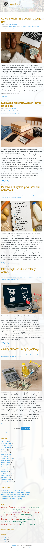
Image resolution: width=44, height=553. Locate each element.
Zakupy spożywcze (24, 195)
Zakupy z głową (32, 277)
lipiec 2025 (4, 538)
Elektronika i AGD (6, 454)
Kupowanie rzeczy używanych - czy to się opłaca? (21, 104)
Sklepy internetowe (17, 197)
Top (27, 550)
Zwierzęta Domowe (7, 482)
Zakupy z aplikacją (10, 356)
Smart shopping (23, 354)
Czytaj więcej (5, 96)
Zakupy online (17, 509)
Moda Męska (5, 465)
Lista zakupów (10, 197)
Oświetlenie (4, 471)
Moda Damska (5, 463)
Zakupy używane (19, 521)
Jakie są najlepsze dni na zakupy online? (18, 270)
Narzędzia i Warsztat (7, 469)
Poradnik (13, 3)
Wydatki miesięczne (28, 524)
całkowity (4, 542)
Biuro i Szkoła (5, 441)
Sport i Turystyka (6, 475)
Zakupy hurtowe (9, 113)
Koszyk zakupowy (23, 110)
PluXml (16, 547)
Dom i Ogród (5, 452)
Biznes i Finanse (12, 26)
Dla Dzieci (4, 450)
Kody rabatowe (28, 510)
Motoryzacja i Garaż (7, 467)
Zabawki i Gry (5, 477)
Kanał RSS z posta (6, 433)
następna (24, 428)
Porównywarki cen (17, 28)
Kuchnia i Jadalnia (6, 460)
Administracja (30, 547)
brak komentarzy (13, 24)
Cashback (8, 279)
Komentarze (22, 550)
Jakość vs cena (23, 26)
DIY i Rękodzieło (6, 448)
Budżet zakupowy (9, 28)
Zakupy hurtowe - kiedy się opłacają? (20, 349)
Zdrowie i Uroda (6, 480)
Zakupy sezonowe (15, 279)
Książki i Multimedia (7, 458)
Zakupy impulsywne (32, 110)
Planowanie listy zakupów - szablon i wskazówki (20, 188)
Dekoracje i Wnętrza (7, 445)
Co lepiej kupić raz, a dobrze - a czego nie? (21, 20)
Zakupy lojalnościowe (31, 26)
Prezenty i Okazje (6, 473)
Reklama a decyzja (6, 510)
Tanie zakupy (31, 195)
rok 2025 (4, 540)
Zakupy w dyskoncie (24, 277)
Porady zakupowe (33, 507)
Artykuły (15, 550)
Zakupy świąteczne (17, 113)
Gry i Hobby (4, 456)
